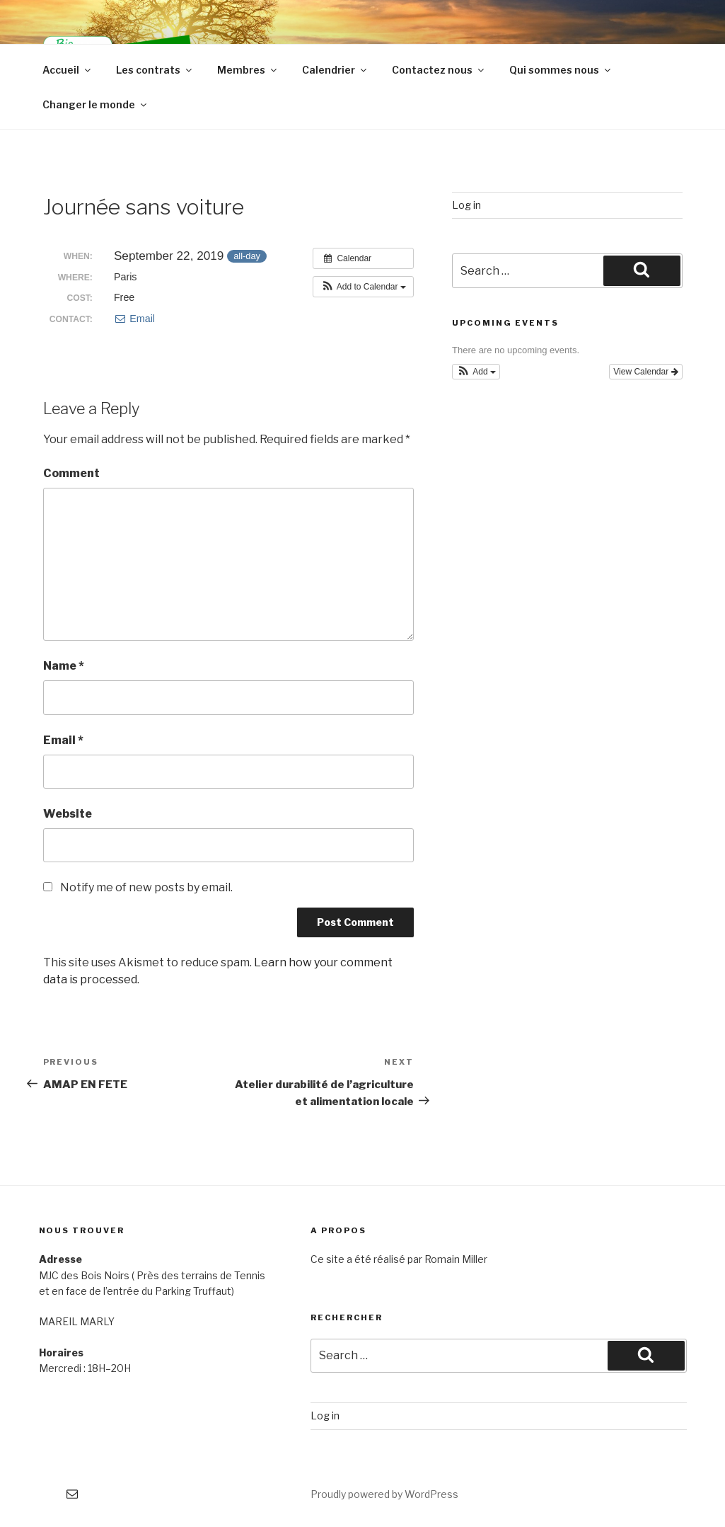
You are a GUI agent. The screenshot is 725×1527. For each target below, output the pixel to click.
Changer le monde (95, 104)
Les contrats (155, 70)
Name (63, 666)
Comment (71, 473)
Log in (466, 205)
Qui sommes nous (561, 70)
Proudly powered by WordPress (384, 1494)
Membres (248, 70)
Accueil (67, 70)
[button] (363, 287)
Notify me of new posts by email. (146, 887)
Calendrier (335, 70)
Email (134, 318)
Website (67, 813)
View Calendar (645, 372)
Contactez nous (439, 70)
